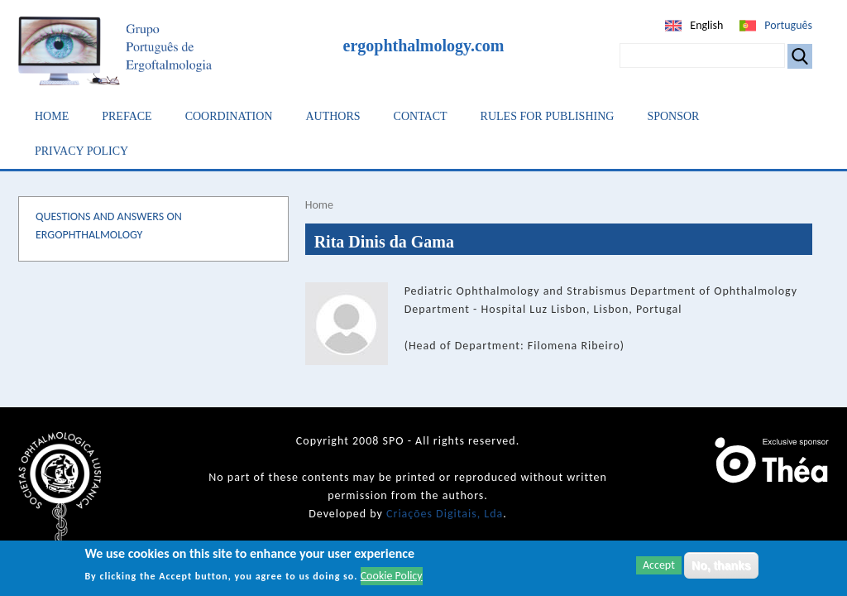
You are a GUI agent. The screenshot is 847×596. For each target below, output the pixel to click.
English (706, 25)
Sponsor (673, 116)
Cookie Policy (392, 576)
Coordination (229, 116)
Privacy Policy (81, 151)
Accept (659, 565)
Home (52, 116)
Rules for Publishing (548, 116)
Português (788, 25)
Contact (420, 116)
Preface (126, 116)
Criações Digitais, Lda (444, 514)
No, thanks (721, 565)
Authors (332, 116)
